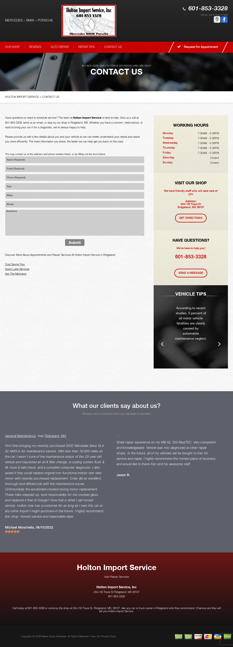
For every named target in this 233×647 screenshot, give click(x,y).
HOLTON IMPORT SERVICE (22, 96)
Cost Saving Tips (15, 264)
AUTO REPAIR (60, 47)
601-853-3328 (208, 8)
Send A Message (190, 273)
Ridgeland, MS (55, 436)
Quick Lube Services (17, 269)
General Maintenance (20, 436)
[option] (191, 326)
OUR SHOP (12, 47)
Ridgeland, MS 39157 (137, 65)
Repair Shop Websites (54, 636)
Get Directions (190, 218)
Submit (75, 242)
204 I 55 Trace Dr (111, 65)
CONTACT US (113, 47)
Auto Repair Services (116, 576)
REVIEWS (35, 47)
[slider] (12, 531)
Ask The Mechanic (16, 273)
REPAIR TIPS (86, 47)
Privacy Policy (108, 636)
